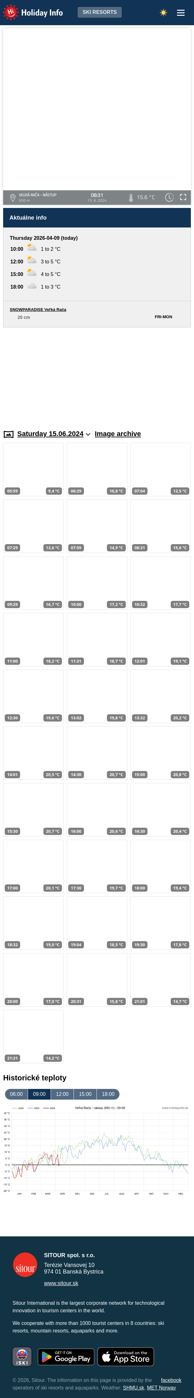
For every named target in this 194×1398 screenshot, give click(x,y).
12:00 (62, 1094)
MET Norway (161, 1387)
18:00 (108, 1094)
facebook (171, 1380)
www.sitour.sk (61, 1283)
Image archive (118, 434)
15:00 (85, 1094)
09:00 (39, 1094)
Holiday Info (27, 8)
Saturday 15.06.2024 (53, 434)
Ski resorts (100, 12)
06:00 (16, 1094)
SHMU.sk (133, 1387)
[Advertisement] (97, 375)
